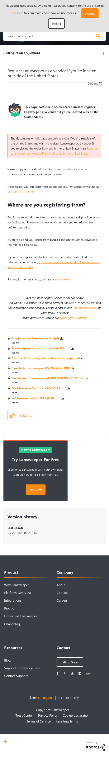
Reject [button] (56, 23)
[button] (90, 13)
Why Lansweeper (16, 585)
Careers (62, 600)
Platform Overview (18, 592)
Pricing (9, 608)
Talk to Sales (70, 662)
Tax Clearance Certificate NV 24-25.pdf (38, 388)
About (61, 585)
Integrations (13, 600)
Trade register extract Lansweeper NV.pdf (40, 348)
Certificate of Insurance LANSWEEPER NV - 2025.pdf (47, 378)
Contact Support (16, 675)
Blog (7, 660)
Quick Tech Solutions (73, 318)
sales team (64, 279)
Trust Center (24, 715)
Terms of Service (39, 721)
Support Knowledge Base (22, 668)
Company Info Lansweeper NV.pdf (35, 338)
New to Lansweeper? (35, 450)
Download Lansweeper (20, 616)
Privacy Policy (48, 715)
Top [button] (5, 741)
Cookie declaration (76, 715)
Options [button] (103, 53)
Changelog (12, 624)
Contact (62, 592)
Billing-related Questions (22, 53)
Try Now (35, 489)
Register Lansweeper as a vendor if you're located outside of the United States (52, 73)
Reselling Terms (67, 721)
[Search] (54, 36)
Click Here (16, 13)
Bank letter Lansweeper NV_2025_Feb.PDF (40, 368)
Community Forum (84, 308)
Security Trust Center (21, 192)
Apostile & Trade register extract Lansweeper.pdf (45, 358)
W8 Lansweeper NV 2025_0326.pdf (35, 398)
